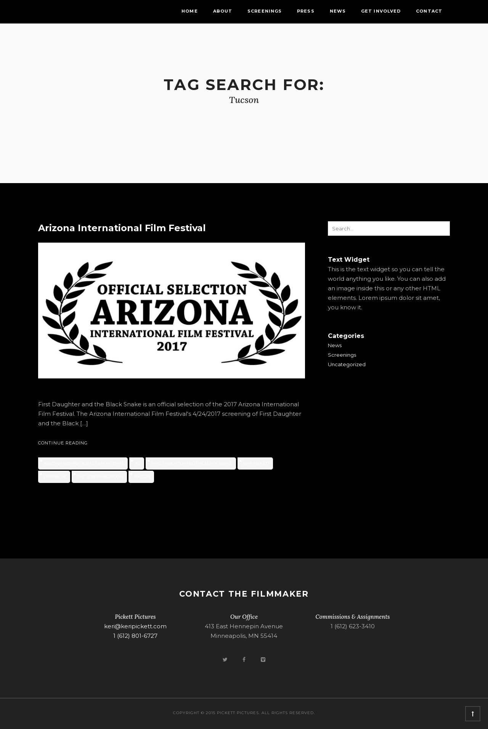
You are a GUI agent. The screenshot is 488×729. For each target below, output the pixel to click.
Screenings (264, 11)
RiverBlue (55, 476)
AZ (137, 463)
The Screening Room (100, 476)
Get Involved (381, 11)
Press (306, 11)
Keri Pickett (256, 463)
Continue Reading (63, 443)
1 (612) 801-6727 (135, 635)
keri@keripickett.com (135, 626)
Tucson (142, 476)
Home (189, 11)
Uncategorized (347, 364)
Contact (429, 11)
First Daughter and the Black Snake (191, 463)
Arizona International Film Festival (122, 227)
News (338, 11)
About (223, 11)
